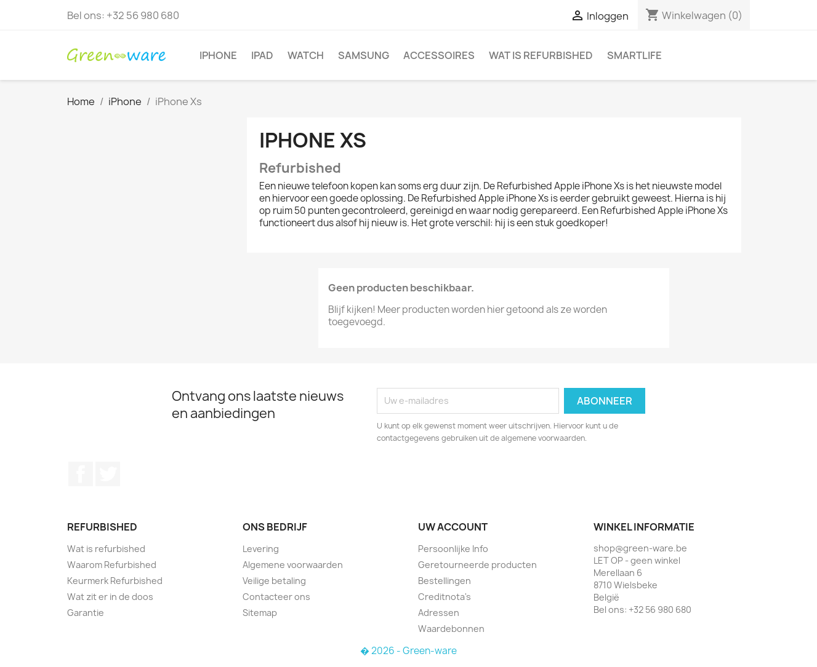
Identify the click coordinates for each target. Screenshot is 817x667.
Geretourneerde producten (477, 564)
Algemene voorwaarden (293, 564)
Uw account (453, 527)
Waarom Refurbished (111, 564)
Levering (261, 549)
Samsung (363, 55)
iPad (262, 55)
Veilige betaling (274, 580)
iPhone (218, 55)
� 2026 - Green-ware (408, 650)
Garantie (85, 612)
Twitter (107, 474)
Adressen (438, 612)
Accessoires (439, 55)
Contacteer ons (276, 596)
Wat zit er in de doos (110, 596)
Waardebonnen (451, 628)
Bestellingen (444, 580)
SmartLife (634, 55)
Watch (306, 55)
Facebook (80, 474)
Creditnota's (444, 596)
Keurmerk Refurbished (115, 580)
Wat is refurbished (541, 55)
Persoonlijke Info (453, 549)
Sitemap (260, 612)
